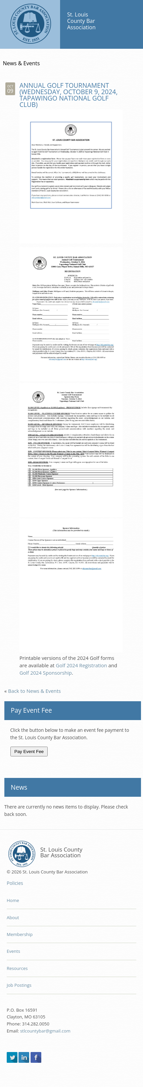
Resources (17, 968)
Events (13, 951)
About (13, 917)
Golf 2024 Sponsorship (45, 672)
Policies (15, 883)
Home (13, 900)
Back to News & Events (34, 690)
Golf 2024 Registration (81, 665)
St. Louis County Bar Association (30, 24)
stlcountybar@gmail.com (45, 1031)
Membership (20, 934)
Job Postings (19, 985)
